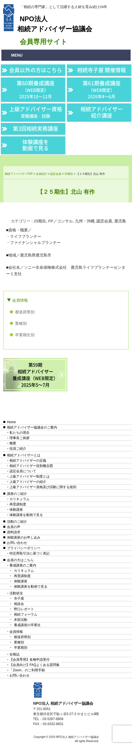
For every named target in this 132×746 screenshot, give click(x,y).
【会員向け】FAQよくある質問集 (34, 665)
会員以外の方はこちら (35, 70)
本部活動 (20, 620)
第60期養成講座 (36, 89)
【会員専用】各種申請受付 (29, 660)
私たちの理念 (19, 433)
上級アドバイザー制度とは (29, 476)
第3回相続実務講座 (35, 128)
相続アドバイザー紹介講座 (101, 112)
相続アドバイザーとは (23, 455)
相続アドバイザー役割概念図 (31, 466)
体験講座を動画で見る (35, 145)
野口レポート (24, 609)
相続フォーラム (25, 614)
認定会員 (104, 221)
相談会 (19, 604)
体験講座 (16, 510)
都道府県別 (25, 312)
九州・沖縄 (84, 221)
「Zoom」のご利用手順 (27, 670)
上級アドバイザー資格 (35, 112)
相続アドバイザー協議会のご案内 (32, 427)
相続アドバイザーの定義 (27, 460)
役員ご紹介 (17, 448)
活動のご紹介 (17, 522)
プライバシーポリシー (23, 548)
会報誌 (14, 654)
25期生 (40, 221)
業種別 (21, 323)
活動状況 (16, 593)
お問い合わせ (17, 543)
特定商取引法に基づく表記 (29, 553)
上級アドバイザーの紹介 (27, 482)
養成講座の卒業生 (27, 625)
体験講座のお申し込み (23, 537)
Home (11, 422)
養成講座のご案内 (22, 565)
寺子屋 (19, 598)
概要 (12, 443)
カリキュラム (19, 499)
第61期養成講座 (102, 89)
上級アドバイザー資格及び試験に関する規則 (42, 487)
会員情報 (20, 300)
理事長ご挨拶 (19, 438)
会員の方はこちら (20, 560)
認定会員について (22, 471)
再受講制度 (17, 504)
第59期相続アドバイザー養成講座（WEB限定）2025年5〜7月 (35, 374)
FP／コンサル (60, 221)
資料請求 (13, 532)
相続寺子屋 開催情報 (101, 70)
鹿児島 (120, 221)
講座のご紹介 (17, 494)
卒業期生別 (25, 335)
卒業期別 (20, 648)
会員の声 (13, 527)
